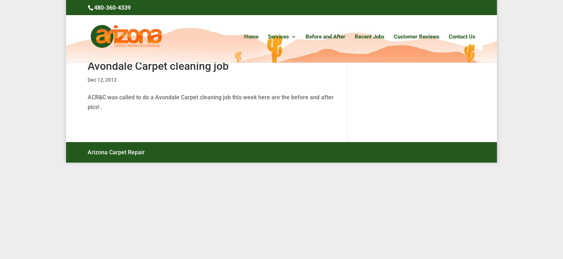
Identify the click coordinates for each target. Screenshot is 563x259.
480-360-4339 (112, 7)
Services (278, 37)
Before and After (325, 37)
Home (251, 37)
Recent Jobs (370, 37)
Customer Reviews (416, 37)
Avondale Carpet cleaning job (158, 66)
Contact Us (462, 37)
